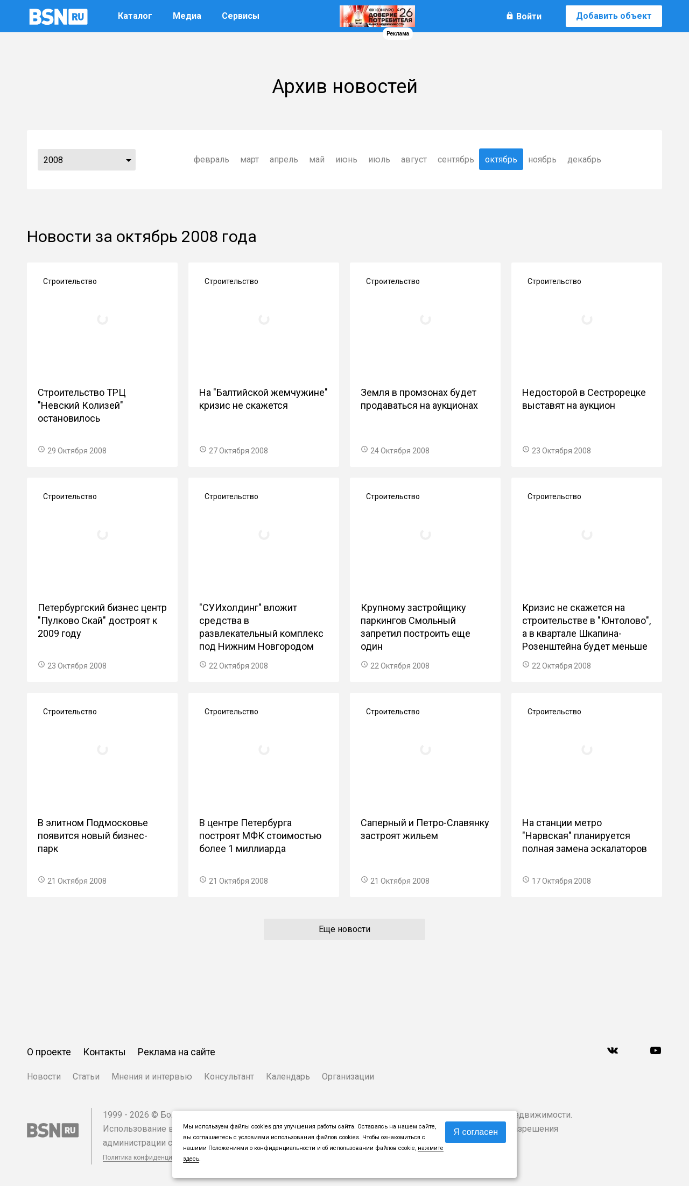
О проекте (49, 1051)
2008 (53, 160)
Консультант (229, 1076)
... (128, 160)
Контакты (104, 1051)
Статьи (86, 1076)
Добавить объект (614, 16)
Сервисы (240, 16)
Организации (348, 1076)
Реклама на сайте (176, 1051)
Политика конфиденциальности (152, 1157)
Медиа (187, 16)
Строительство (70, 281)
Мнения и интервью (151, 1076)
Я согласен (475, 1132)
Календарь (288, 1076)
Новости (44, 1076)
